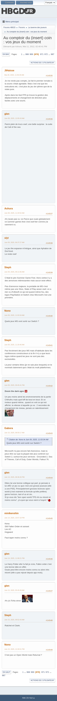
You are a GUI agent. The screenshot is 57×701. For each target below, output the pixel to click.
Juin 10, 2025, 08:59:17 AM (14, 433)
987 (52, 54)
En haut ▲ (31, 698)
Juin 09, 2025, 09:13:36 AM (14, 272)
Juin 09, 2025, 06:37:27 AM (14, 242)
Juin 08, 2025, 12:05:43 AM (14, 118)
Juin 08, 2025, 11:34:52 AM (14, 213)
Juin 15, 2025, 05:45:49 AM (14, 590)
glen (6, 114)
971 (41, 54)
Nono (7, 310)
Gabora (8, 428)
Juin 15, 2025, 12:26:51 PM (14, 649)
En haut (6, 672)
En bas (6, 54)
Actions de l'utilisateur (42, 63)
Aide (24, 698)
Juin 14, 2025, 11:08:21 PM (14, 558)
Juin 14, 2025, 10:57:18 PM (14, 518)
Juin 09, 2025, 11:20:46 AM (14, 345)
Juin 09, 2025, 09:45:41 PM (14, 385)
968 (27, 54)
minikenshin (11, 513)
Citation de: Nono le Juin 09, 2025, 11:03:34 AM (28, 440)
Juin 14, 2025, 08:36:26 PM (14, 477)
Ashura (8, 208)
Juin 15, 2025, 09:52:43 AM (14, 620)
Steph (7, 267)
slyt (6, 238)
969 (31, 54)
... (24, 54)
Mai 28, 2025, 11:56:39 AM (14, 75)
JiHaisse (9, 70)
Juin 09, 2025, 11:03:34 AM (14, 315)
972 (46, 54)
